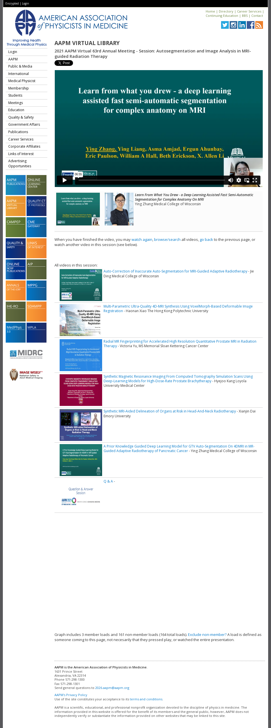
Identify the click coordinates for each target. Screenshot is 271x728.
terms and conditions (146, 699)
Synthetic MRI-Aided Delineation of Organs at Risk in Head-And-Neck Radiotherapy (170, 411)
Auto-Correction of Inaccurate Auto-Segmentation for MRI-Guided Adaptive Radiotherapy (175, 271)
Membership (18, 88)
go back (206, 239)
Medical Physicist (21, 80)
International (18, 73)
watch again (142, 239)
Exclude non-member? (207, 634)
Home (210, 11)
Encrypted (12, 3)
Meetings (15, 102)
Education (16, 109)
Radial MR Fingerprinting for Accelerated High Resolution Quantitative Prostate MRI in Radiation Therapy (180, 343)
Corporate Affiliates (24, 146)
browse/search (167, 239)
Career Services (249, 11)
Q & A (108, 481)
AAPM (13, 59)
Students (15, 95)
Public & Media (20, 66)
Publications (18, 131)
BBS (245, 15)
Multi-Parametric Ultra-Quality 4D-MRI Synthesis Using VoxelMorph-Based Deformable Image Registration (178, 308)
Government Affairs (24, 124)
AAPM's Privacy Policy (70, 695)
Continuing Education (222, 15)
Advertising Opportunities (19, 163)
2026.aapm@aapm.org (112, 688)
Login (25, 3)
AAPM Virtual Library (87, 43)
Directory (226, 11)
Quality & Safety (21, 117)
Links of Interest (21, 153)
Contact (257, 15)
